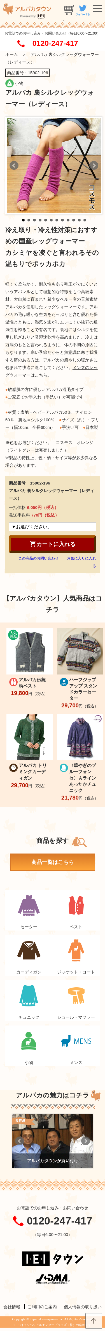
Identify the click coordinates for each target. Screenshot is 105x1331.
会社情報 (11, 1306)
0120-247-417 (55, 43)
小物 (19, 83)
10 (73, 220)
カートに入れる (53, 543)
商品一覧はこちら (52, 862)
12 (84, 220)
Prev (14, 165)
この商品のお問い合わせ (38, 558)
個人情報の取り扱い (83, 1306)
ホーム (11, 54)
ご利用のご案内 (42, 1306)
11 (79, 220)
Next (93, 165)
